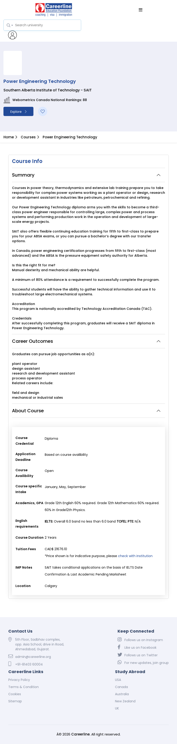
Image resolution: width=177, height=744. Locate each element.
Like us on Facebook (137, 647)
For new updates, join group (143, 662)
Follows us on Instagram (140, 639)
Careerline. (80, 734)
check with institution (135, 556)
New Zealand (125, 701)
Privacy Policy (19, 679)
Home (8, 137)
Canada (121, 687)
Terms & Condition (23, 687)
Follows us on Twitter (138, 654)
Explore (18, 111)
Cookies (14, 694)
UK (117, 708)
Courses (28, 137)
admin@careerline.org (29, 656)
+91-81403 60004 (25, 664)
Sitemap (15, 701)
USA (118, 679)
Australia (122, 694)
